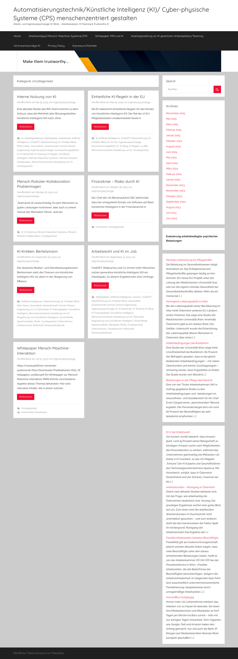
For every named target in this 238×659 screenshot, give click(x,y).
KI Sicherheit (26, 154)
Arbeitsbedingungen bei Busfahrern (187, 343)
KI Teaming (40, 154)
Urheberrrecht (24, 325)
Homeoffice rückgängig (180, 597)
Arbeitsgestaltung (33, 138)
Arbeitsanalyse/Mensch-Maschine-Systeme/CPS (58, 36)
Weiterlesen (25, 126)
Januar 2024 (173, 179)
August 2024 (173, 146)
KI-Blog (124, 146)
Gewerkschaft (51, 146)
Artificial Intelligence (109, 138)
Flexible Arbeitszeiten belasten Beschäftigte (192, 537)
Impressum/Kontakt (84, 45)
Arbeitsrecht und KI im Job (114, 251)
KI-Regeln (52, 154)
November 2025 (175, 113)
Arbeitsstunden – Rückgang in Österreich (190, 487)
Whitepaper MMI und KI (109, 36)
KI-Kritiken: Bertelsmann (37, 251)
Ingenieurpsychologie (42, 150)
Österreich (138, 316)
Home (17, 36)
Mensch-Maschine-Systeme (43, 158)
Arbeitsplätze (51, 138)
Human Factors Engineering (121, 305)
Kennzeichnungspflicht (66, 150)
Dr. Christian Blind (67, 142)
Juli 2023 (171, 212)
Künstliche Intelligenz (122, 313)
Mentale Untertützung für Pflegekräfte (189, 259)
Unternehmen (65, 321)
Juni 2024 (171, 152)
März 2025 (172, 124)
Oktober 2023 (174, 196)
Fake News (23, 305)
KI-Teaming (30, 232)
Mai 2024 (171, 157)
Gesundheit (37, 146)
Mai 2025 (171, 118)
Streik (37, 321)
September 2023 (176, 201)
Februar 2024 (173, 174)
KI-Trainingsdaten (59, 309)
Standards (114, 324)
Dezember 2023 (175, 185)
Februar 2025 (173, 129)
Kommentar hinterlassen (34, 412)
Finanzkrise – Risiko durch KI (115, 181)
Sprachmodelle (25, 321)
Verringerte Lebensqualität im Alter (187, 301)
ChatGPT (35, 142)
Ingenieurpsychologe (64, 102)
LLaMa (144, 146)
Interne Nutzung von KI (36, 96)
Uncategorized (24, 166)
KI (18, 154)
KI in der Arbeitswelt (178, 432)
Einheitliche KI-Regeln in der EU (118, 96)
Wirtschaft (38, 325)
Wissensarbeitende (54, 325)
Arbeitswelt (65, 138)
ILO (32, 309)
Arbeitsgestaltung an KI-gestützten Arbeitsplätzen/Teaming (167, 36)
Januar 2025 (173, 135)
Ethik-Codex (23, 146)
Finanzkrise (101, 227)
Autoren (137, 297)
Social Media (66, 317)
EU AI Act (112, 142)
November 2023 (175, 190)
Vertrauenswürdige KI (27, 45)
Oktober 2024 (174, 140)
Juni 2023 (171, 218)
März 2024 (172, 168)
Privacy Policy (56, 45)
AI (22, 138)
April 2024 (172, 163)
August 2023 (173, 207)
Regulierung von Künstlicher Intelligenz (37, 317)
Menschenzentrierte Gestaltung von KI (52, 162)
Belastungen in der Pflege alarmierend (189, 380)
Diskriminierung (49, 142)
